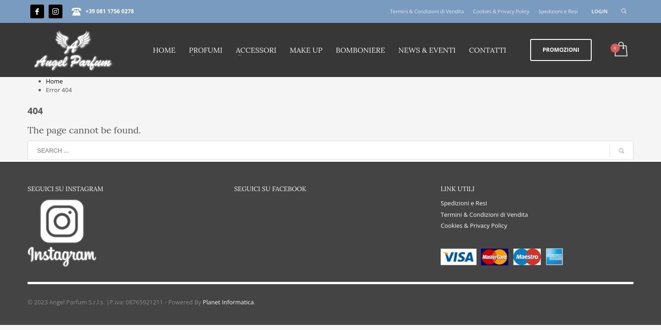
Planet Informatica (228, 302)
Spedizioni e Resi (557, 11)
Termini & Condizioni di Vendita (427, 11)
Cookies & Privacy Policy (501, 11)
